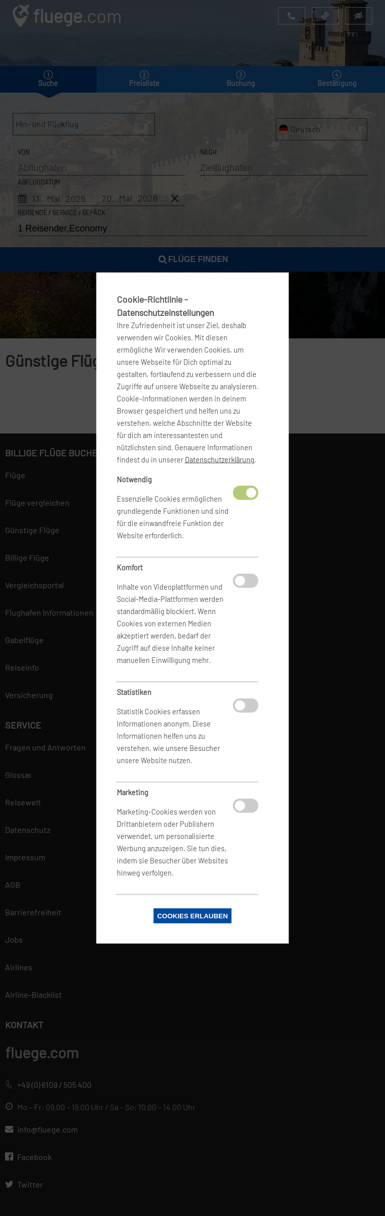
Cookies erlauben (192, 916)
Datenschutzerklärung (219, 459)
